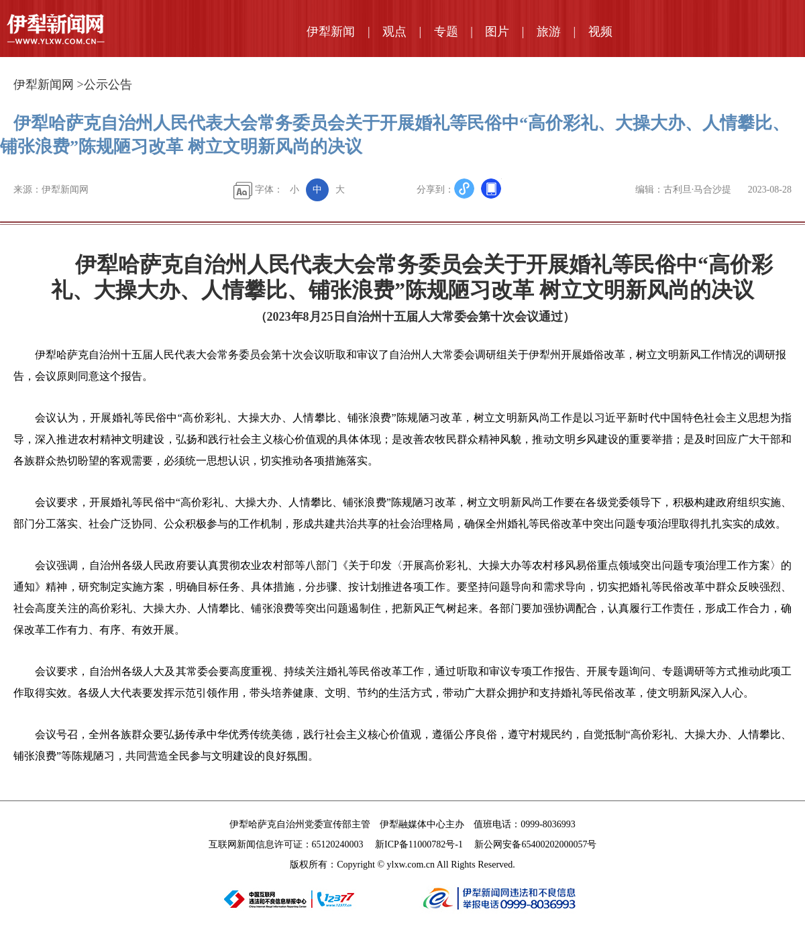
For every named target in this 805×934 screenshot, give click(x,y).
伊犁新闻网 (43, 84)
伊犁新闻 (331, 31)
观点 (394, 31)
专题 (446, 31)
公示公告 (108, 84)
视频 (600, 31)
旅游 (549, 31)
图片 (497, 31)
